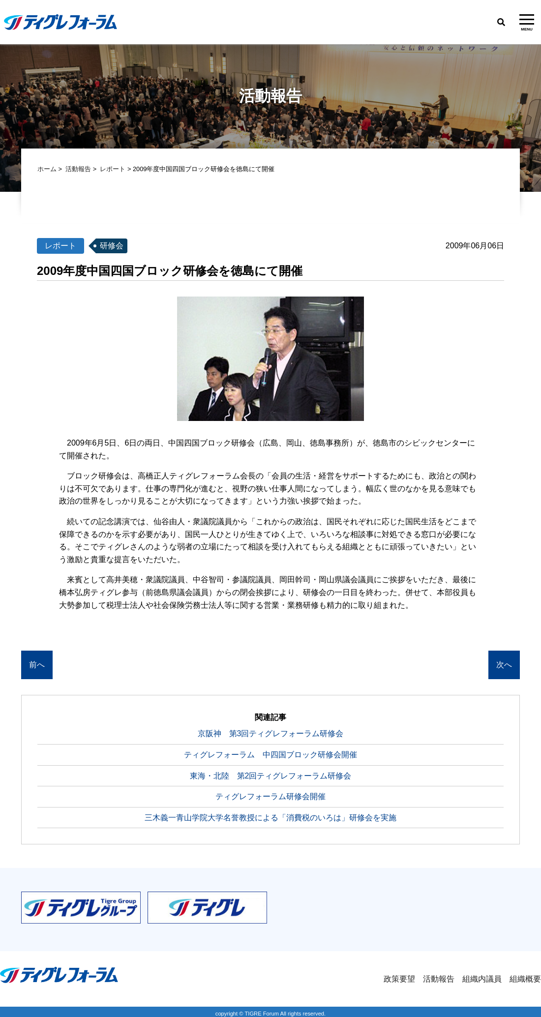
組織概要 (525, 979)
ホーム (47, 169)
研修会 (111, 245)
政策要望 (399, 979)
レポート (112, 169)
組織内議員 (482, 979)
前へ (37, 664)
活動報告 (78, 169)
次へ (504, 664)
